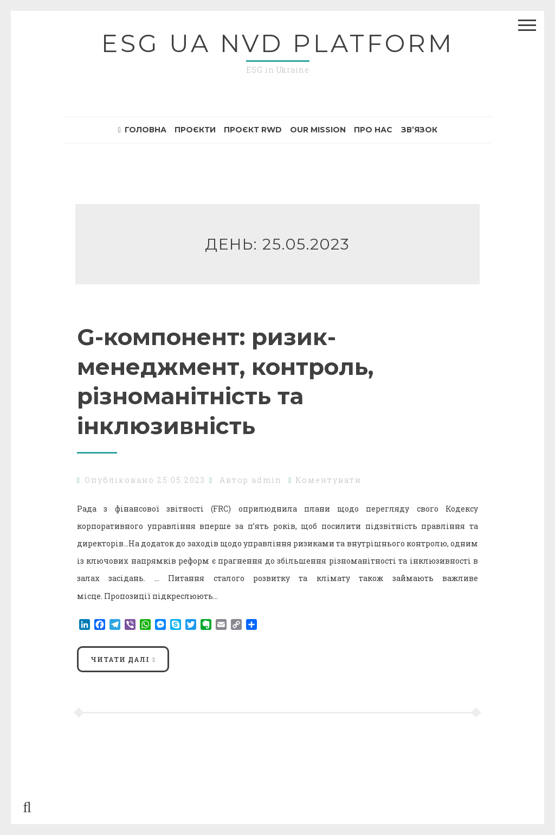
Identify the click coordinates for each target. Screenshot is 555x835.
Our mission (318, 130)
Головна (142, 130)
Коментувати (329, 480)
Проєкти (195, 130)
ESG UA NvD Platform (277, 43)
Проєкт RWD (253, 130)
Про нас (373, 130)
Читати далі (120, 659)
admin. (268, 480)
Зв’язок (419, 130)
